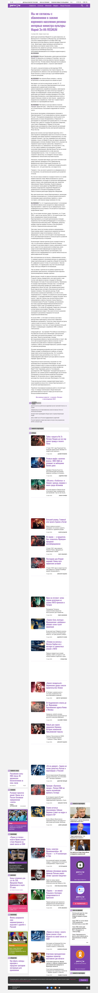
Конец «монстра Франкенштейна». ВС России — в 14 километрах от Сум (56, 852)
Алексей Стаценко (62, 573)
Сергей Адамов (63, 866)
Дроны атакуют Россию (30, 2)
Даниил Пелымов (62, 453)
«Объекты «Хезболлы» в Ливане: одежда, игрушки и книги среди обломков (56, 482)
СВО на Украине (44, 2)
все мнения (23, 806)
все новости (13, 785)
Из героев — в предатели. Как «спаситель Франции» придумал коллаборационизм (56, 540)
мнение (13, 790)
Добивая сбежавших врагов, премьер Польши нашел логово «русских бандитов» (56, 873)
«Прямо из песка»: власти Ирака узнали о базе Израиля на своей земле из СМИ (17, 840)
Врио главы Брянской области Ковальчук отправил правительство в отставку (17, 950)
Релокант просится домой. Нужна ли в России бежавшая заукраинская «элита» (17, 797)
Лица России (65, 6)
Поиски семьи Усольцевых (59, 2)
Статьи (40, 6)
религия (13, 875)
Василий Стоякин (62, 720)
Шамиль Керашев (62, 949)
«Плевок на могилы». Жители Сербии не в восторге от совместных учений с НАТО (55, 645)
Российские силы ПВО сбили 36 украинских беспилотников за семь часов (16, 778)
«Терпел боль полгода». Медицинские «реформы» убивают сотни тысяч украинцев (56, 623)
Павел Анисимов (62, 615)
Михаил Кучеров (62, 803)
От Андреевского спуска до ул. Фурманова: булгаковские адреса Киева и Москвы (56, 706)
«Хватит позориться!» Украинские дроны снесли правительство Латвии (56, 685)
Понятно (83, 980)
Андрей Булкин (63, 475)
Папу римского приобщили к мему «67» (17, 908)
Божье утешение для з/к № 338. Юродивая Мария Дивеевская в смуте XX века (17, 882)
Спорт (10, 823)
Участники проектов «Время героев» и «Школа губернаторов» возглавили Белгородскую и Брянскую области (56, 964)
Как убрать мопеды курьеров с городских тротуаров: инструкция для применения (17, 965)
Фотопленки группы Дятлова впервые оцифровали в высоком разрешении (16, 868)
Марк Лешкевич (62, 554)
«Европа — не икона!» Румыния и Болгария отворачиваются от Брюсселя (54, 894)
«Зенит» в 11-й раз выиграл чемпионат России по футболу (17, 827)
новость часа (15, 771)
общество (13, 958)
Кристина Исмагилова (61, 886)
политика (13, 834)
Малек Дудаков (62, 532)
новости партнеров (37, 429)
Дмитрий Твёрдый (62, 781)
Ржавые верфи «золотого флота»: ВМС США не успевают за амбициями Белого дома (55, 462)
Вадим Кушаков (62, 975)
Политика (12, 945)
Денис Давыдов (62, 825)
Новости (32, 6)
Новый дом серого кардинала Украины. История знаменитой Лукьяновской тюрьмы (54, 728)
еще (87, 942)
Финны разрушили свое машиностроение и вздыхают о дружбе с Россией (18, 922)
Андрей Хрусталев (62, 637)
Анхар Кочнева (63, 495)
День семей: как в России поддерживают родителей (45, 417)
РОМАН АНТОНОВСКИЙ (13, 805)
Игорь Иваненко (62, 907)
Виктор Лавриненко (61, 698)
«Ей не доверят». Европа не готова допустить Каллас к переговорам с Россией (56, 768)
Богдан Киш (64, 659)
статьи (34, 433)
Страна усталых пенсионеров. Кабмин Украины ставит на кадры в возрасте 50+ (56, 811)
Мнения (48, 6)
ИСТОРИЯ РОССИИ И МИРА (16, 890)
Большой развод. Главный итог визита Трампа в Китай (56, 520)
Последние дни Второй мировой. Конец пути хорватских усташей (54, 561)
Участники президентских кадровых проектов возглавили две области (55, 956)
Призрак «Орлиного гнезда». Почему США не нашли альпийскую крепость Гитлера (55, 789)
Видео (55, 6)
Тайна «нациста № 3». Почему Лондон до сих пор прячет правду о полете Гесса (56, 440)
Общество (12, 863)
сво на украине (77, 910)
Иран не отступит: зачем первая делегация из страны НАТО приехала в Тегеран (55, 601)
